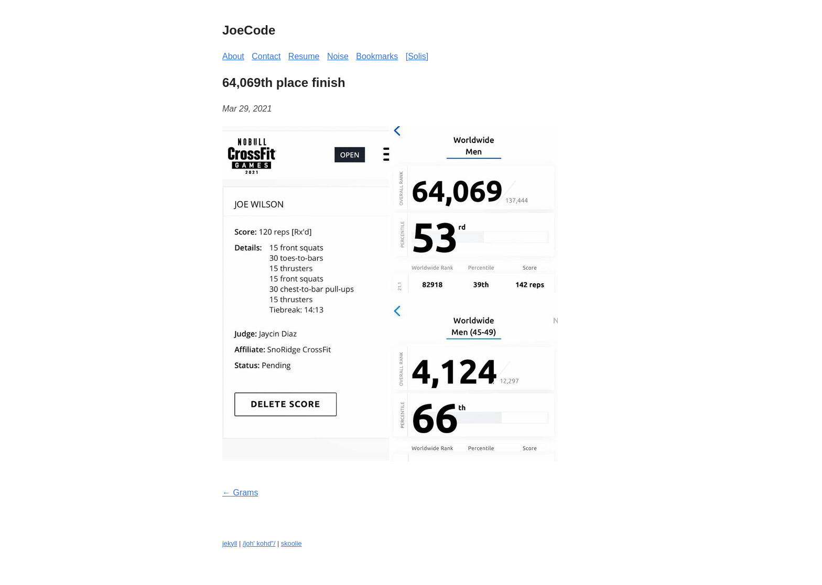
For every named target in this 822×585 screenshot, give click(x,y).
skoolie (291, 543)
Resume (304, 56)
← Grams (240, 492)
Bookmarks (377, 56)
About (233, 56)
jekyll (229, 543)
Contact (266, 56)
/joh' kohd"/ (259, 543)
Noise (338, 56)
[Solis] (417, 56)
